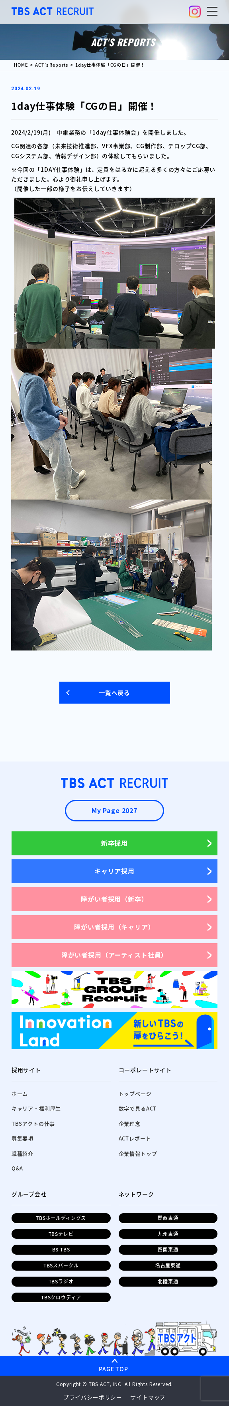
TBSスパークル (61, 1265)
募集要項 (22, 1138)
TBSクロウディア (61, 1297)
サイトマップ (148, 1397)
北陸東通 (168, 1281)
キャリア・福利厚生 (36, 1108)
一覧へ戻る (114, 692)
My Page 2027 (114, 810)
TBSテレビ (61, 1233)
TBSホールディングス (61, 1218)
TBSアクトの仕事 (33, 1123)
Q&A (17, 1168)
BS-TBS (61, 1249)
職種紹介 (22, 1153)
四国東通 (168, 1249)
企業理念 (130, 1123)
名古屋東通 (168, 1265)
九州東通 (168, 1233)
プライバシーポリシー (92, 1397)
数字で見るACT (138, 1108)
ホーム (20, 1093)
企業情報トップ (138, 1153)
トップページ (135, 1093)
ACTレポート (135, 1138)
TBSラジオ (61, 1281)
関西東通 (168, 1218)
